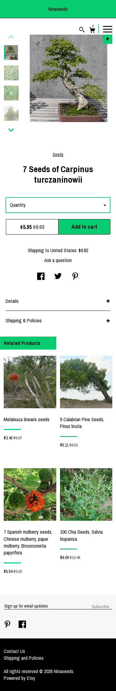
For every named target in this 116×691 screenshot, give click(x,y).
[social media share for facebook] (41, 276)
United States (63, 250)
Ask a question (58, 260)
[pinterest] (8, 624)
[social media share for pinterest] (75, 276)
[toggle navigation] (107, 28)
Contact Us (14, 651)
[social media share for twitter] (58, 276)
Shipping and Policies (24, 658)
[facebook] (22, 624)
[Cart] (92, 31)
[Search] (81, 30)
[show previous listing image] (11, 36)
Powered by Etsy (19, 678)
